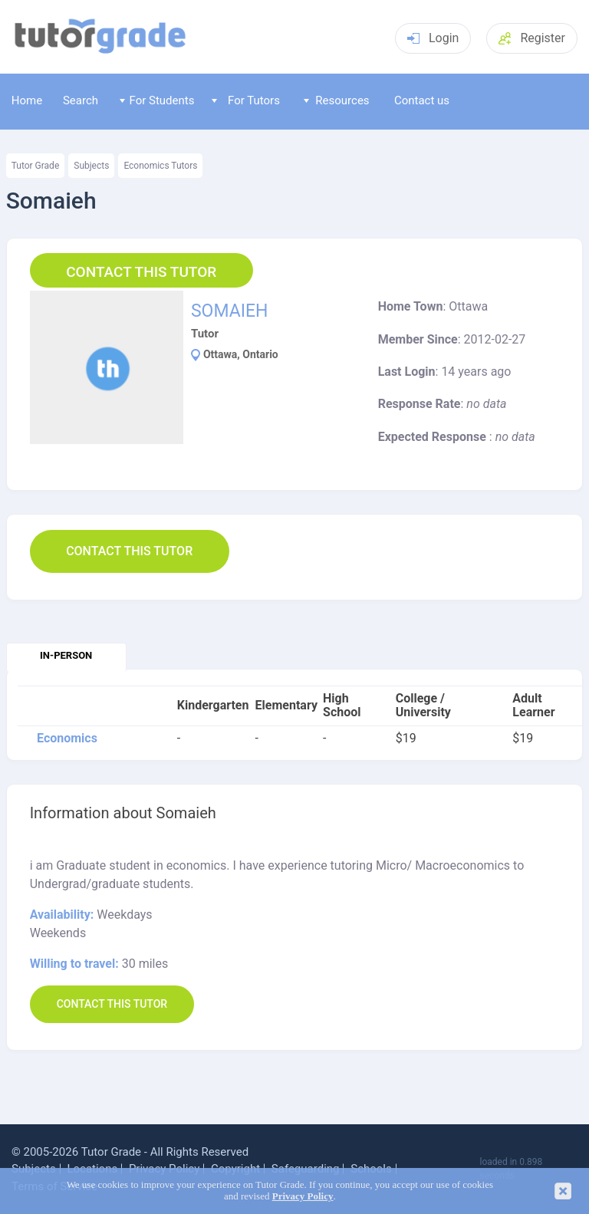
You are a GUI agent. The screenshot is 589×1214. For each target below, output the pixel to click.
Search (80, 100)
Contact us (421, 100)
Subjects (91, 165)
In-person (66, 655)
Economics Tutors (160, 165)
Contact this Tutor (141, 272)
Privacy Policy (303, 1196)
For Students (157, 100)
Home (27, 100)
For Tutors (246, 100)
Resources (337, 100)
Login (433, 38)
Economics (67, 738)
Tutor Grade (36, 165)
